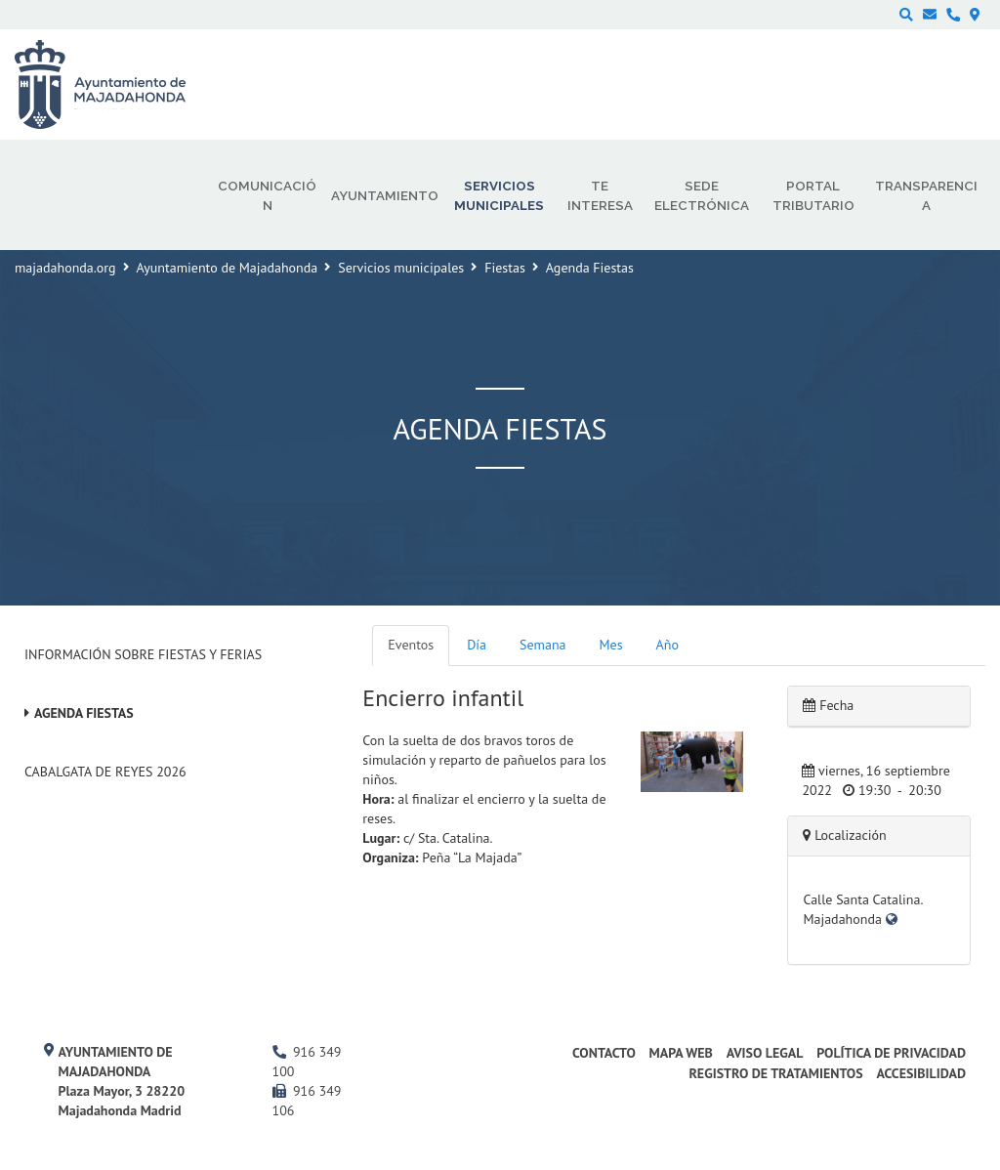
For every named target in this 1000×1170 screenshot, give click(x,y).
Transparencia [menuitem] (926, 195)
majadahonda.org (65, 267)
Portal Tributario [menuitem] (813, 195)
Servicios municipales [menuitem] (499, 195)
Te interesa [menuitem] (600, 195)
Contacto (604, 1053)
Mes (611, 644)
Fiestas (504, 267)
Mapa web (681, 1053)
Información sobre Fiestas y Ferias (143, 654)
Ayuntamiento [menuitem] (384, 195)
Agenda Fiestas (84, 713)
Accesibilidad (921, 1073)
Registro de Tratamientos (775, 1073)
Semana (542, 644)
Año (667, 644)
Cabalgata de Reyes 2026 (105, 771)
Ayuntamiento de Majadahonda (227, 267)
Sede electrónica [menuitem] (701, 195)
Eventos (411, 644)
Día (476, 644)
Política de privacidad (891, 1053)
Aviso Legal (765, 1053)
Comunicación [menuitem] (267, 195)
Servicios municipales (401, 267)
